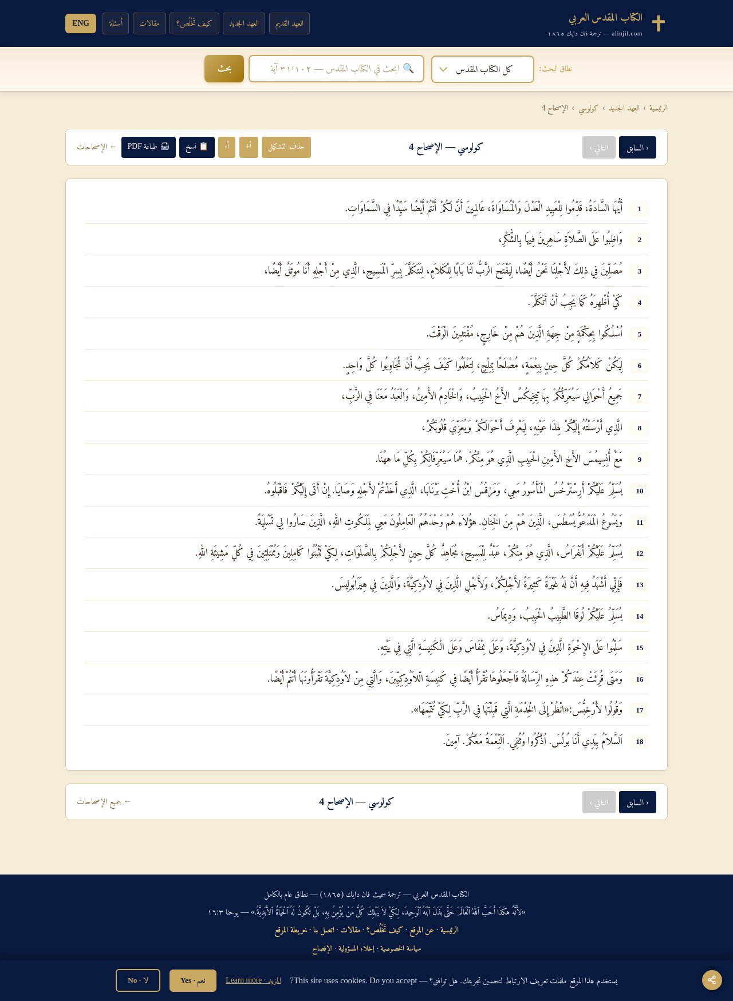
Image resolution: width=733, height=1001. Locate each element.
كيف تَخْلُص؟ (197, 22)
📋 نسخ (197, 145)
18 (640, 740)
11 (639, 521)
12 (640, 552)
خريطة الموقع (291, 928)
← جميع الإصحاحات (104, 800)
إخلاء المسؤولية (356, 947)
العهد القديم (296, 22)
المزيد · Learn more (253, 980)
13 (640, 583)
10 (640, 489)
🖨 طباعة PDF (149, 145)
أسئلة (116, 22)
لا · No (138, 980)
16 (640, 678)
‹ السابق (637, 146)
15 (640, 646)
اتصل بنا (323, 928)
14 (640, 615)
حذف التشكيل (286, 145)
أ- (226, 145)
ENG (81, 22)
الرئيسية (658, 106)
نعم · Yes (193, 980)
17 (640, 709)
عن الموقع (422, 928)
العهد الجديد (248, 22)
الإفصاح (322, 947)
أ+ (249, 145)
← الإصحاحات (97, 146)
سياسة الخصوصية (400, 947)
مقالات (151, 22)
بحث (181, 68)
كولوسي (588, 106)
